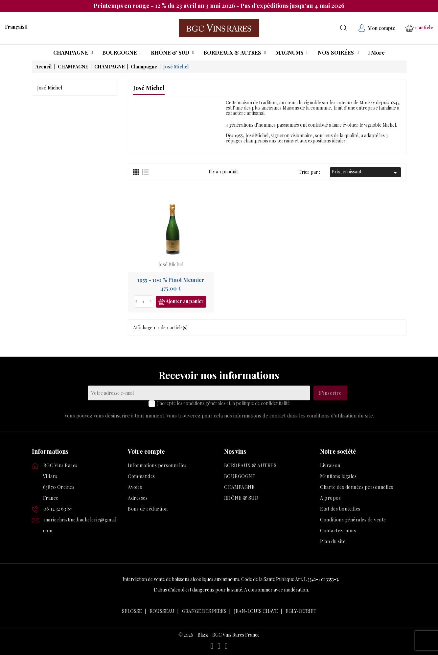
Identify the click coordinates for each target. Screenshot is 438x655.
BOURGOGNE (240, 476)
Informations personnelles (157, 465)
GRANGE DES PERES (204, 611)
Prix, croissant (366, 172)
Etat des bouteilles (340, 509)
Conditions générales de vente (353, 519)
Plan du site (332, 541)
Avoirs (135, 487)
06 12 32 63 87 (57, 509)
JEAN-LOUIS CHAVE (256, 611)
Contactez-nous (338, 530)
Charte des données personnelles (356, 487)
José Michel (49, 87)
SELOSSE (132, 611)
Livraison (330, 465)
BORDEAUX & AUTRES (250, 465)
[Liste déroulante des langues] (16, 27)
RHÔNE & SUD (241, 498)
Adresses (138, 498)
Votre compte (146, 451)
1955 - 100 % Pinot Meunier (170, 279)
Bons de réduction (148, 509)
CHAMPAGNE (239, 487)
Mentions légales (338, 476)
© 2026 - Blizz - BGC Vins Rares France (219, 635)
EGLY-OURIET (301, 611)
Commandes (141, 476)
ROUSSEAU (162, 611)
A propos (330, 498)
